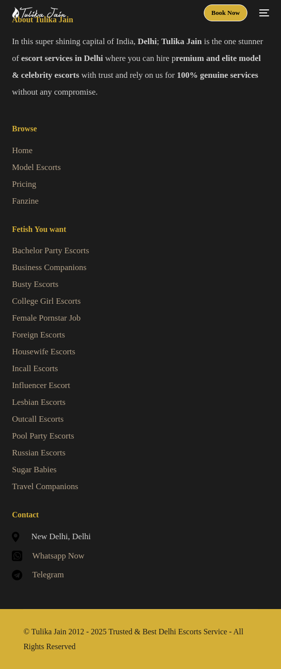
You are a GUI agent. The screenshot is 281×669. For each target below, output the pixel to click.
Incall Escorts (35, 368)
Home (22, 150)
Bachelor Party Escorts (50, 250)
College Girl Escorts (46, 301)
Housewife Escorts (43, 351)
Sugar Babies (34, 469)
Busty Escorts (35, 284)
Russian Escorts (38, 452)
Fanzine (25, 201)
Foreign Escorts (38, 334)
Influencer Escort (41, 385)
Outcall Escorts (37, 419)
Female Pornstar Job (46, 318)
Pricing (24, 184)
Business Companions (49, 267)
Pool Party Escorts (43, 436)
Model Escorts (36, 167)
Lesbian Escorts (38, 402)
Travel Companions (45, 486)
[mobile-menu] (263, 13)
